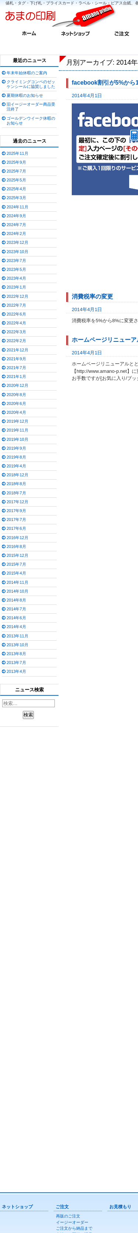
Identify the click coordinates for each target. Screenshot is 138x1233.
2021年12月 (17, 350)
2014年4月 (16, 626)
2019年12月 (17, 421)
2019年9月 (16, 448)
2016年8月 (16, 546)
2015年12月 (17, 555)
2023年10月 (17, 251)
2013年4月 (16, 671)
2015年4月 (16, 573)
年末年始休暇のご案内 (27, 73)
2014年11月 (17, 582)
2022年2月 (16, 340)
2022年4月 (16, 323)
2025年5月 (16, 180)
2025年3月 (16, 197)
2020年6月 (16, 403)
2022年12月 (17, 296)
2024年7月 (16, 224)
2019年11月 (17, 430)
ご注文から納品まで (74, 1228)
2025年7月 (16, 171)
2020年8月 (16, 394)
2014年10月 (17, 591)
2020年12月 (17, 385)
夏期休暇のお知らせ (25, 95)
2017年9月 (16, 510)
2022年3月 (16, 332)
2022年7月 (16, 305)
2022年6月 (16, 314)
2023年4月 (16, 278)
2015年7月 (16, 564)
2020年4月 (16, 412)
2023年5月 (16, 269)
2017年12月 (17, 502)
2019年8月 (16, 457)
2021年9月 (16, 359)
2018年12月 (17, 475)
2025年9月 (16, 162)
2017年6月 (16, 528)
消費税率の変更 (92, 296)
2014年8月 (16, 600)
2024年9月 (16, 216)
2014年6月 (16, 618)
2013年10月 (17, 645)
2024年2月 (16, 233)
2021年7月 (16, 367)
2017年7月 (16, 519)
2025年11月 (17, 153)
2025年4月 (16, 189)
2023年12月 (17, 242)
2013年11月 (17, 636)
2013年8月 (16, 653)
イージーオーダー (72, 1222)
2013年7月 (16, 662)
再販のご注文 (68, 1216)
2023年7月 (16, 260)
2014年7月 (16, 609)
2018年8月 (16, 483)
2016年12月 (17, 537)
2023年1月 (16, 287)
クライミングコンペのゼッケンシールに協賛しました (31, 84)
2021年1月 (16, 376)
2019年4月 (16, 466)
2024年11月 (17, 207)
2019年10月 (17, 439)
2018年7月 (16, 493)
